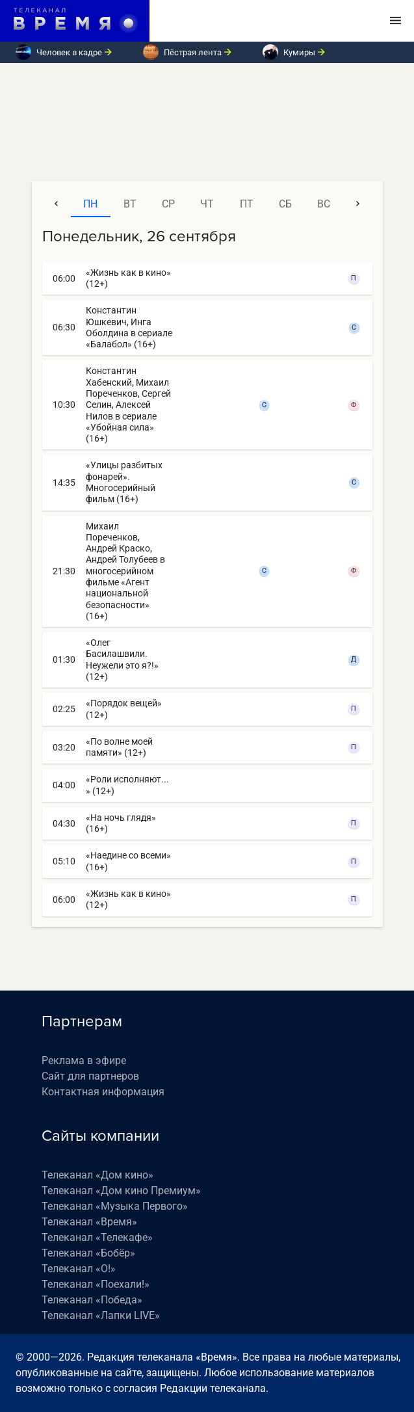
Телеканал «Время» (89, 1222)
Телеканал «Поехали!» (95, 1284)
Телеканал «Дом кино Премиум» (121, 1190)
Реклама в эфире (84, 1060)
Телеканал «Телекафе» (97, 1237)
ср (168, 204)
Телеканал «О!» (79, 1268)
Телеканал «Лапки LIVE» (101, 1315)
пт (246, 204)
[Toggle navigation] (395, 21)
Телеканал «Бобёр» (88, 1253)
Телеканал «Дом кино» (97, 1175)
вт (129, 204)
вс (323, 204)
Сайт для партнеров (90, 1076)
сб (285, 204)
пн (90, 204)
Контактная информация (103, 1092)
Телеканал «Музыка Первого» (115, 1206)
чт (207, 204)
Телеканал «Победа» (92, 1300)
